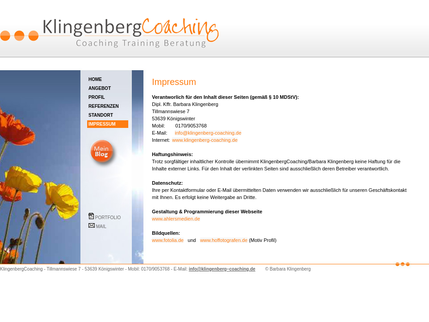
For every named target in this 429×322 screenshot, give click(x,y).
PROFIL (107, 97)
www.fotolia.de (168, 240)
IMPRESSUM (107, 124)
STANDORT (107, 115)
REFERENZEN (108, 106)
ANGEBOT (108, 88)
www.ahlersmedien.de (176, 218)
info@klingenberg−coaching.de (222, 269)
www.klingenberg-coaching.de (204, 140)
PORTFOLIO (107, 217)
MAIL (108, 226)
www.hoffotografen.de (224, 240)
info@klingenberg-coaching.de (208, 133)
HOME (108, 79)
